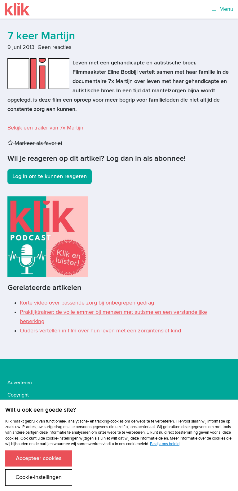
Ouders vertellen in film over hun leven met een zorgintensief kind (100, 330)
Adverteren (19, 382)
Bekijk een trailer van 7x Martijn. (46, 128)
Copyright (18, 395)
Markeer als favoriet (34, 143)
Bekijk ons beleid (164, 443)
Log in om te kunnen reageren (49, 176)
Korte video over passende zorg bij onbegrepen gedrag (87, 303)
